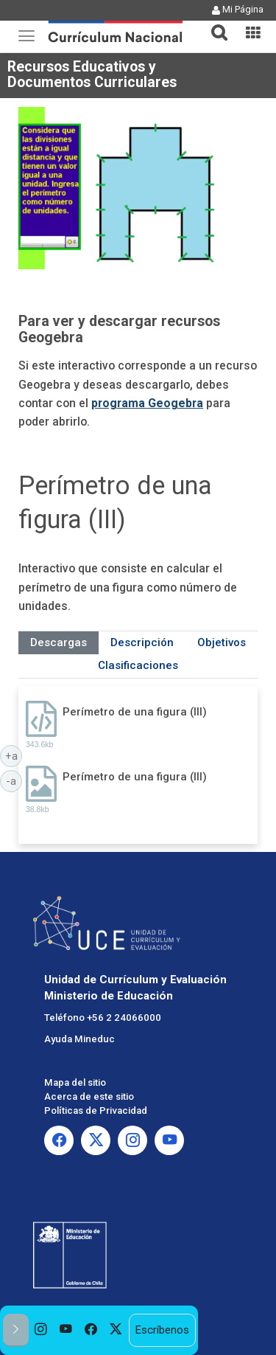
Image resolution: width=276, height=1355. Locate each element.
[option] (41, 1330)
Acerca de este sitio (89, 1096)
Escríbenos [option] (162, 1330)
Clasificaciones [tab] (138, 665)
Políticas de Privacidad (95, 1110)
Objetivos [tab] (221, 642)
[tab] (213, 24)
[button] (213, 23)
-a (14, 780)
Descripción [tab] (142, 642)
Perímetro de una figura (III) (135, 711)
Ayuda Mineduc (79, 1038)
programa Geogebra (147, 403)
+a (14, 755)
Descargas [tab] (58, 642)
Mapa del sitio (75, 1082)
